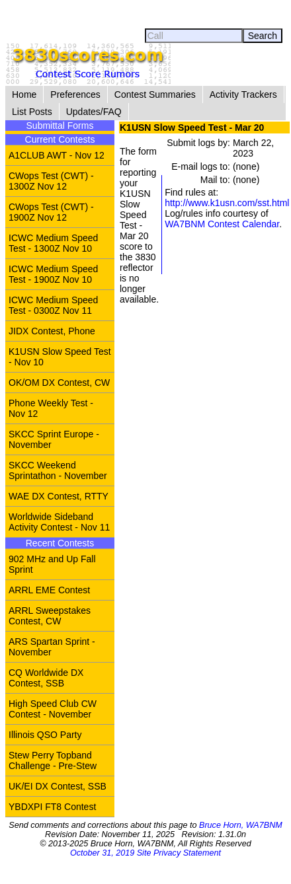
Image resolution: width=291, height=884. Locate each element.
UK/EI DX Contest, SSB (57, 786)
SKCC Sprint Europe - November (54, 439)
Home (24, 94)
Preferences (75, 94)
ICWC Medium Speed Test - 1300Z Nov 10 (53, 243)
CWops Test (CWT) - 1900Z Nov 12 (51, 212)
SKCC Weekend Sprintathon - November (58, 470)
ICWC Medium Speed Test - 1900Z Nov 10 (53, 274)
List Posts (32, 111)
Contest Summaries (155, 94)
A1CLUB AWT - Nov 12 (56, 155)
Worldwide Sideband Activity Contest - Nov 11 (59, 522)
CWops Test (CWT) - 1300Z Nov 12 (51, 181)
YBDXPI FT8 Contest (52, 806)
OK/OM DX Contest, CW (59, 382)
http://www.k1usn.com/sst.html (227, 203)
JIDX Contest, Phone (52, 331)
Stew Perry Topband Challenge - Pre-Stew (53, 760)
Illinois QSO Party (45, 734)
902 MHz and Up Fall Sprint (52, 564)
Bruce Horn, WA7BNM (240, 825)
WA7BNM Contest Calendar (222, 224)
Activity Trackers (243, 94)
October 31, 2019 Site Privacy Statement (145, 853)
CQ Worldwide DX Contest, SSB (46, 677)
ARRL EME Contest (49, 590)
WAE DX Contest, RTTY (58, 496)
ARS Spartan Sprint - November (52, 646)
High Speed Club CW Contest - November (53, 708)
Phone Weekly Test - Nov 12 (51, 408)
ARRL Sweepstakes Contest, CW (50, 615)
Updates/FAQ (94, 111)
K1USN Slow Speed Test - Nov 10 (60, 356)
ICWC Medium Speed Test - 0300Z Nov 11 (53, 305)
